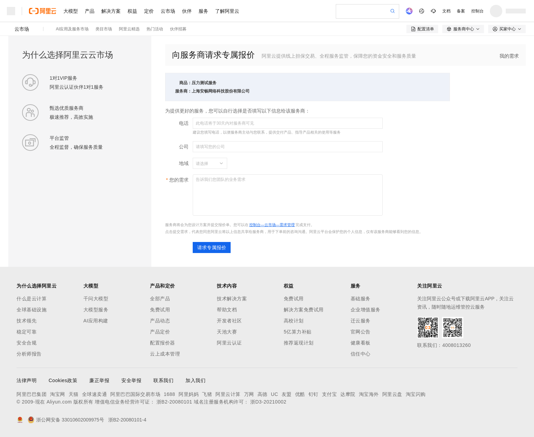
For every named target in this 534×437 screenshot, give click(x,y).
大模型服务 (96, 309)
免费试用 (160, 309)
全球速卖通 (94, 394)
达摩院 (347, 394)
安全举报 (131, 380)
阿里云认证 (229, 343)
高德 (263, 394)
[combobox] (206, 163)
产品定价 (160, 331)
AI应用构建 (95, 320)
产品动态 (160, 320)
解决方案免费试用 (304, 309)
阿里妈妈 (189, 394)
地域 (184, 163)
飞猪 (207, 394)
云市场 (168, 11)
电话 (184, 123)
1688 (169, 394)
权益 (132, 11)
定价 (149, 11)
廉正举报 (99, 380)
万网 (249, 394)
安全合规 (27, 343)
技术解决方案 (232, 298)
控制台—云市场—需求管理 (272, 225)
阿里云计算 (228, 394)
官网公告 (361, 331)
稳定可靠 (27, 331)
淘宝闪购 (416, 394)
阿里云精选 (129, 29)
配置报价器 (162, 343)
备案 (461, 11)
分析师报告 (29, 354)
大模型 (70, 11)
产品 (89, 11)
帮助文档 (227, 309)
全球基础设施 (32, 309)
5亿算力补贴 (298, 331)
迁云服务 (361, 320)
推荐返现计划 (299, 343)
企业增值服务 (366, 309)
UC (274, 394)
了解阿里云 (227, 11)
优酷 (300, 394)
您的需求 (179, 180)
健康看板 (361, 343)
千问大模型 (96, 298)
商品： (185, 82)
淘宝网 (57, 394)
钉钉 (314, 394)
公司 (184, 146)
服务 (203, 11)
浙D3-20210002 (268, 402)
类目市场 (103, 29)
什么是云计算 (32, 298)
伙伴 (187, 11)
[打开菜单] (11, 11)
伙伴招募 (178, 29)
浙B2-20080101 (174, 402)
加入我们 (195, 380)
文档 (446, 11)
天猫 (74, 394)
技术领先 (27, 320)
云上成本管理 (165, 354)
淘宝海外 (369, 394)
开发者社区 (229, 320)
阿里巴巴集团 (32, 394)
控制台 (477, 11)
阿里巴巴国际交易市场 (135, 394)
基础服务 (361, 298)
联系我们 (163, 380)
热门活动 (155, 29)
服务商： (183, 91)
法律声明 (27, 380)
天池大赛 (227, 331)
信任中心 (361, 354)
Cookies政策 (63, 380)
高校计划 (294, 320)
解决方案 (111, 11)
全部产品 (160, 298)
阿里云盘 (392, 394)
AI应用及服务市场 (72, 29)
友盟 (287, 394)
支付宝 (329, 394)
